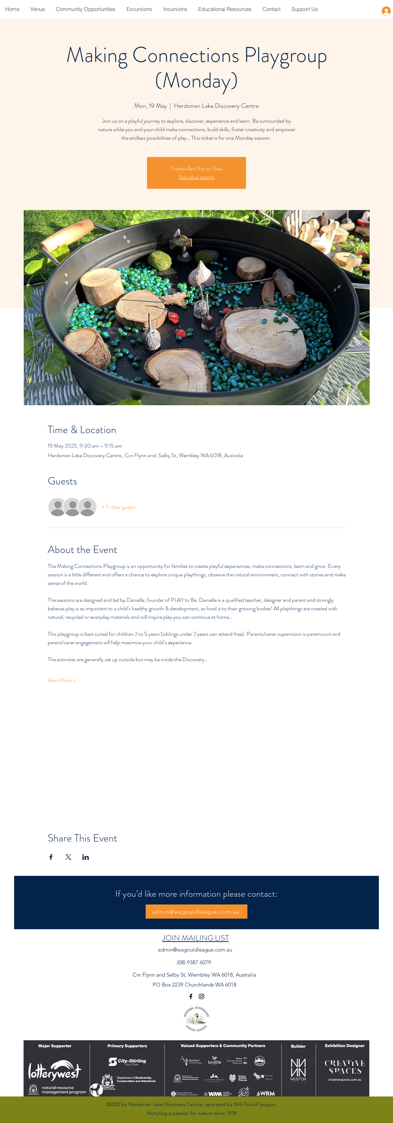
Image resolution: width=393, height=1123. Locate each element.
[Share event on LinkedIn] (85, 857)
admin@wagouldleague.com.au (195, 949)
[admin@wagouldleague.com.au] (196, 911)
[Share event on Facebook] (51, 857)
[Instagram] (201, 996)
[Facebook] (190, 996)
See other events (196, 177)
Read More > (62, 680)
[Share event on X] (68, 857)
